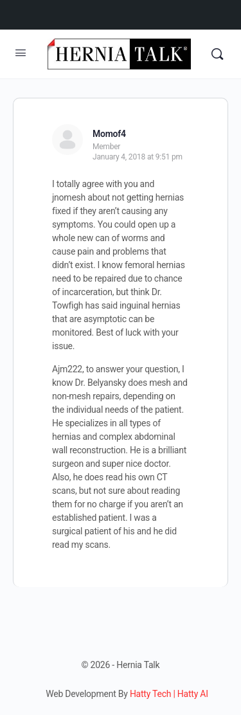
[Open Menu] (20, 52)
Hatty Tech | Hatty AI (169, 694)
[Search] (217, 54)
